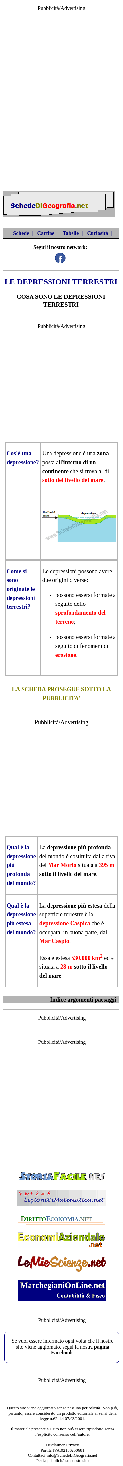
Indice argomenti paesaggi (83, 999)
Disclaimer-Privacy (62, 1444)
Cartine (45, 233)
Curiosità (97, 233)
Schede (21, 233)
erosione (65, 655)
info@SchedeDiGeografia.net (72, 1455)
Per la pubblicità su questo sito (62, 1460)
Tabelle (71, 233)
